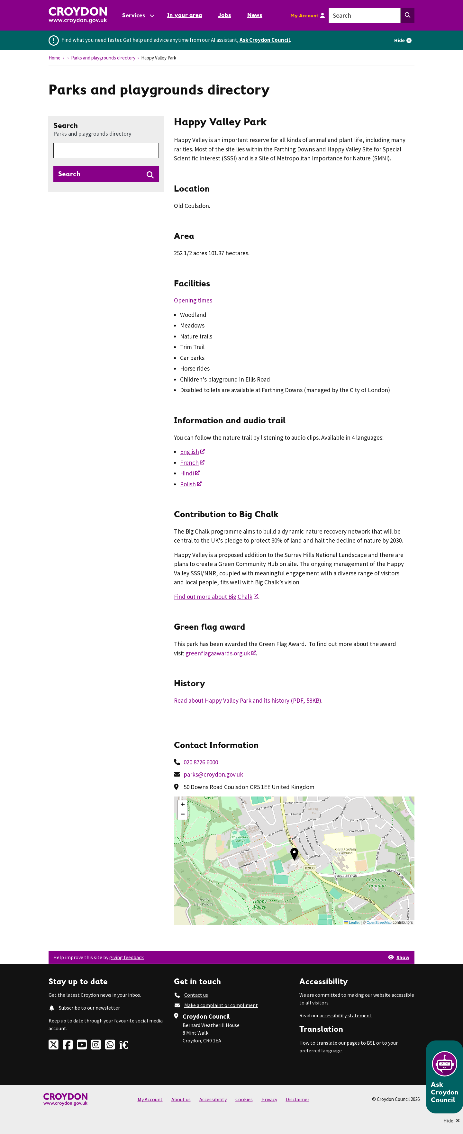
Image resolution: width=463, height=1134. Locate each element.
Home (54, 58)
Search (92, 129)
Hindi (187, 473)
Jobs (224, 15)
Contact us (196, 995)
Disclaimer (297, 1099)
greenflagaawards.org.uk (218, 653)
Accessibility (213, 1099)
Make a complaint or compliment (221, 1005)
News (254, 15)
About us (181, 1099)
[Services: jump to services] (138, 15)
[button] (294, 854)
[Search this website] (407, 15)
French (189, 462)
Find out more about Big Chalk (213, 596)
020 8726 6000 (201, 762)
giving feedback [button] (126, 957)
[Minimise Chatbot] (451, 1120)
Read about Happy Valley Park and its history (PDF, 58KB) (247, 700)
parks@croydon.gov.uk (213, 774)
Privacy (269, 1099)
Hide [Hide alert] (399, 40)
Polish (188, 484)
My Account (304, 15)
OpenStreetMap (379, 922)
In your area (184, 15)
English (189, 451)
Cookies (244, 1099)
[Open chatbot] (444, 1076)
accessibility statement (346, 1015)
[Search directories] (106, 174)
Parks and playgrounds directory (103, 58)
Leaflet (351, 922)
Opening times (193, 300)
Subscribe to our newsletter (89, 1007)
